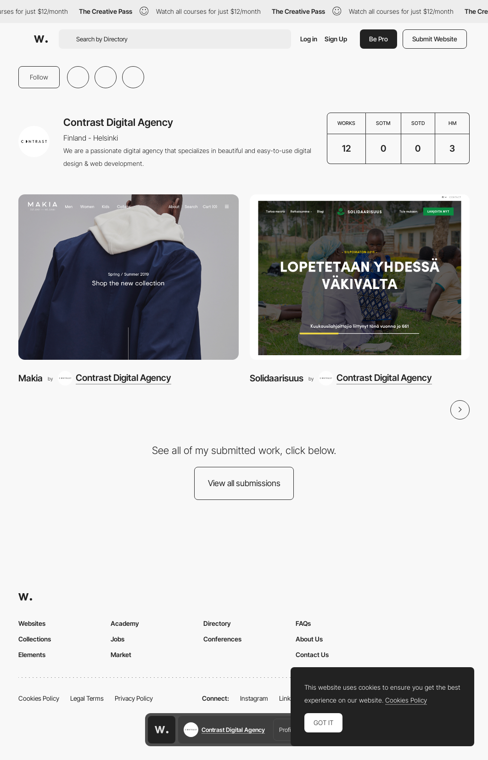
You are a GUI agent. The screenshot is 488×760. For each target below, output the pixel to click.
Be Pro (378, 39)
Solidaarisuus (276, 378)
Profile (287, 729)
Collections (34, 639)
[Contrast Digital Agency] (114, 378)
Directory (217, 623)
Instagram (254, 698)
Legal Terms (87, 698)
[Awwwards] (41, 39)
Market (121, 654)
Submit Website (434, 39)
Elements (31, 654)
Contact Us (312, 654)
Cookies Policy (38, 698)
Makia (30, 378)
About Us (309, 639)
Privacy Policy (134, 698)
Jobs (117, 639)
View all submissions (244, 483)
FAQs (303, 623)
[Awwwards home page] (161, 729)
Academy (125, 623)
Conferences (222, 639)
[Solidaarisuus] (360, 277)
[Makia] (128, 277)
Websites (31, 623)
